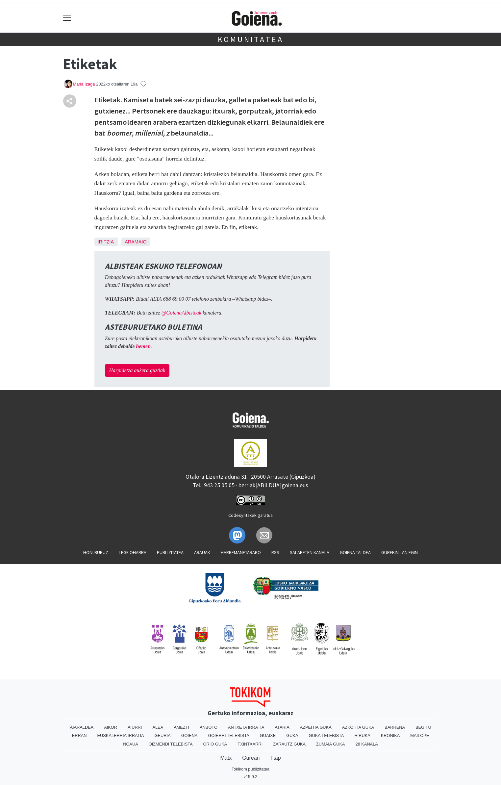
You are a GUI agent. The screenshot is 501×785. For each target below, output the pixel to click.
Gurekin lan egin (399, 552)
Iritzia (106, 241)
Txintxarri (250, 744)
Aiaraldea (81, 727)
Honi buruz (95, 552)
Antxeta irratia (246, 727)
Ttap (275, 758)
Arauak (202, 552)
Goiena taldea (355, 552)
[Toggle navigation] (67, 18)
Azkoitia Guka (358, 727)
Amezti (181, 727)
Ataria (282, 727)
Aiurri (135, 727)
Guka (292, 735)
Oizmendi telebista (171, 744)
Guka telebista (326, 735)
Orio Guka (215, 744)
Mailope (419, 735)
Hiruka (362, 735)
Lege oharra (132, 552)
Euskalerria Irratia (120, 735)
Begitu (423, 727)
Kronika (390, 735)
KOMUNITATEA (251, 39)
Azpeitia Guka (316, 727)
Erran (79, 735)
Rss (275, 552)
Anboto (208, 727)
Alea (157, 727)
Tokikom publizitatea (250, 769)
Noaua (130, 744)
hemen (143, 346)
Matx (226, 758)
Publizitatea (170, 552)
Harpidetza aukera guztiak (137, 370)
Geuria (163, 735)
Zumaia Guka (330, 744)
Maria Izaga (84, 84)
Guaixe (268, 735)
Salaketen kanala (309, 552)
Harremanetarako (241, 552)
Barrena (395, 727)
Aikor (110, 727)
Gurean (251, 758)
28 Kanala (367, 744)
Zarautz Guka (289, 744)
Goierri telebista (228, 735)
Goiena (189, 735)
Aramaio (135, 241)
